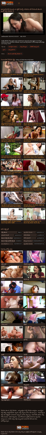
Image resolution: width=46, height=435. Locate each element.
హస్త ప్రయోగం (11, 49)
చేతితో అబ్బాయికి (34, 46)
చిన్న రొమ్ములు (23, 46)
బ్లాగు (4, 49)
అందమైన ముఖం (13, 46)
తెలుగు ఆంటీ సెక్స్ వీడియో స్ (15, 53)
